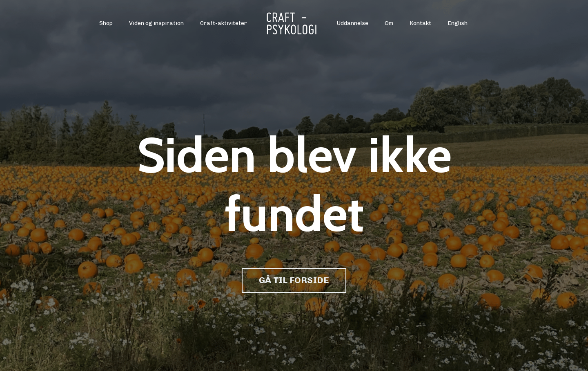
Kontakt (420, 23)
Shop (106, 23)
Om (389, 23)
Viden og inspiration (156, 23)
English (458, 23)
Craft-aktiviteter (223, 23)
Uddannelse (352, 23)
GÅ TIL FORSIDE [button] (294, 280)
